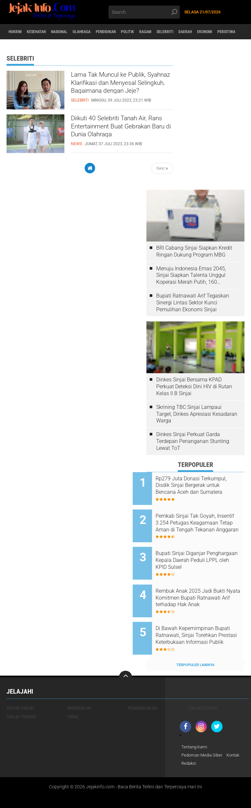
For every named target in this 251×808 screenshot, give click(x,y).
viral (73, 694)
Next (162, 168)
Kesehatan (44, 32)
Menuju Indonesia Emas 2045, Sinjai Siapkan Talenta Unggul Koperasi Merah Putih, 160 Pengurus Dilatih (191, 275)
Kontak (188, 742)
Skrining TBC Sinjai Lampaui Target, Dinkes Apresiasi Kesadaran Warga (196, 414)
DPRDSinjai (79, 686)
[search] (144, 12)
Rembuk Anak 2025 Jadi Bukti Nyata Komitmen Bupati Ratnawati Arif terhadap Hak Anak (204, 585)
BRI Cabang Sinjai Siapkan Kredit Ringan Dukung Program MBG (194, 251)
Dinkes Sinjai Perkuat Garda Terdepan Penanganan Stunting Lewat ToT (192, 441)
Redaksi (208, 742)
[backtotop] (125, 655)
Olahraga (101, 32)
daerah (230, 32)
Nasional (73, 32)
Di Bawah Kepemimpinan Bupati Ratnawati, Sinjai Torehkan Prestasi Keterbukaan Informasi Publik (203, 618)
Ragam (181, 32)
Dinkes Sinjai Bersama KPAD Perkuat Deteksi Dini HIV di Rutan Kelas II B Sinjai (194, 386)
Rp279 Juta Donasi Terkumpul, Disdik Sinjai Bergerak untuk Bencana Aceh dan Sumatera (203, 485)
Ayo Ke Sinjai (20, 686)
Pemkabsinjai (142, 686)
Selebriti (205, 32)
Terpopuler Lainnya (195, 643)
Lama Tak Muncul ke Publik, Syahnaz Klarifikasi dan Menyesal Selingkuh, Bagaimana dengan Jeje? (119, 87)
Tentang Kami (195, 725)
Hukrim (17, 32)
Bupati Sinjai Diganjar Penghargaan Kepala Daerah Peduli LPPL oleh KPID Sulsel (202, 552)
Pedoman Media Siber (203, 733)
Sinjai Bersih (203, 686)
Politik (158, 32)
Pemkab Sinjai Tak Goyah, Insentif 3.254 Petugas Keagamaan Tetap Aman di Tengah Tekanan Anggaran (200, 519)
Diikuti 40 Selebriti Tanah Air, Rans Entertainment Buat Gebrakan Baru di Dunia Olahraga (116, 131)
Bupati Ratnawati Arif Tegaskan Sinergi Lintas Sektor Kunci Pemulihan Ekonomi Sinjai (192, 303)
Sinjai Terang (21, 694)
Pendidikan (131, 32)
